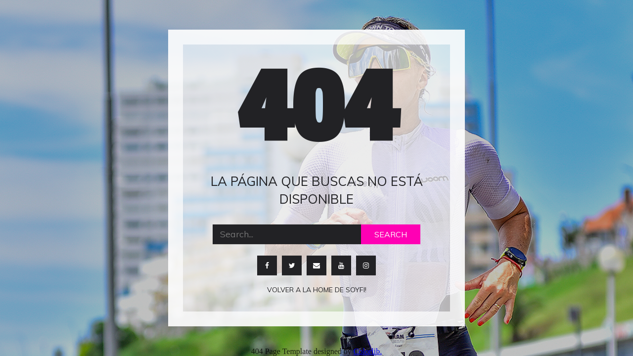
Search (390, 234)
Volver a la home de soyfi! (316, 289)
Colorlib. (368, 351)
